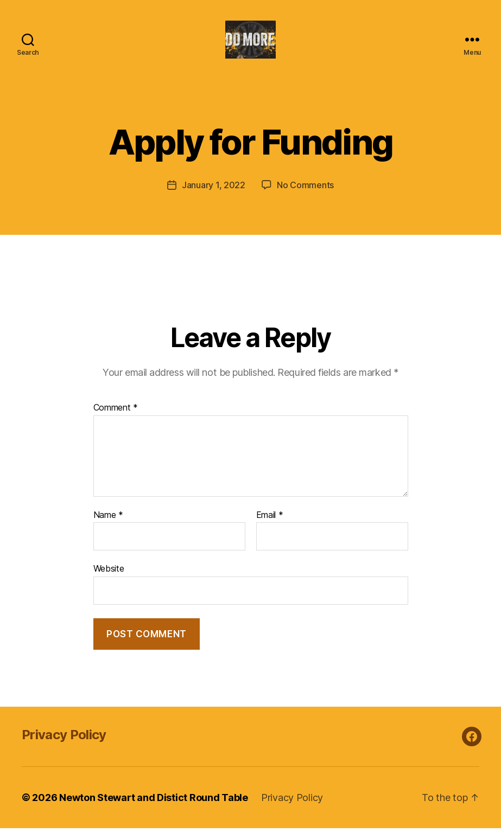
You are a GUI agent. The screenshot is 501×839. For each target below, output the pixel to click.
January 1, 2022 (213, 195)
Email (269, 526)
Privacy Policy (64, 745)
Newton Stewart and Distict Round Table (153, 808)
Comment (115, 419)
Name (108, 526)
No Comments (305, 195)
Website (108, 579)
